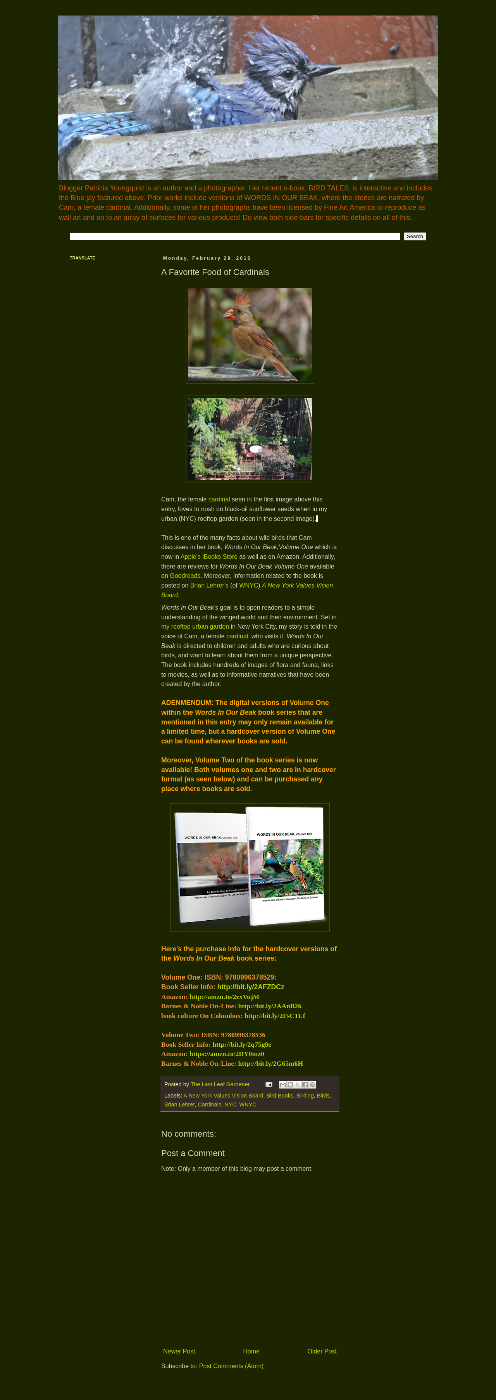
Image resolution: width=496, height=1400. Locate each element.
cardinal (219, 499)
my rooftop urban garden (195, 626)
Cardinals (209, 1104)
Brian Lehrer (179, 1104)
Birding (305, 1095)
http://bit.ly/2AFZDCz (250, 987)
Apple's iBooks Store (210, 556)
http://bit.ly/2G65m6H (270, 1063)
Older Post (322, 1351)
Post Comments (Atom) (231, 1366)
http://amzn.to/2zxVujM (224, 997)
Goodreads (185, 575)
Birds (323, 1095)
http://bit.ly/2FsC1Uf (275, 1016)
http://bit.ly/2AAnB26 (269, 1006)
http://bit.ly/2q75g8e (241, 1044)
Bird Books (279, 1095)
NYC (230, 1104)
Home (251, 1351)
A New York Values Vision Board (224, 1095)
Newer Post (179, 1351)
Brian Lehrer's (209, 585)
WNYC (248, 585)
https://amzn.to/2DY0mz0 (226, 1054)
